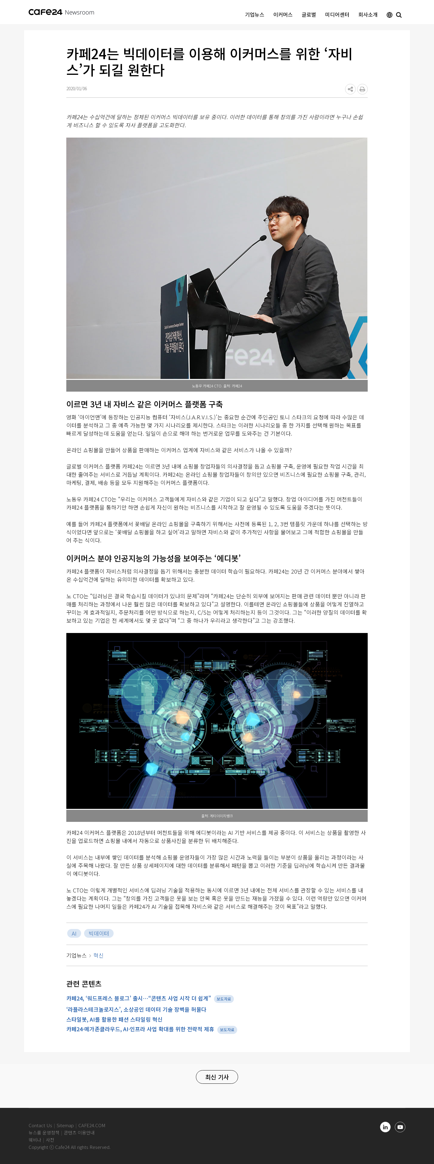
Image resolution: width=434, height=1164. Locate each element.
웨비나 (35, 1140)
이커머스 (283, 14)
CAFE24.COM (91, 1125)
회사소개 (368, 14)
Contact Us (40, 1125)
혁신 (98, 955)
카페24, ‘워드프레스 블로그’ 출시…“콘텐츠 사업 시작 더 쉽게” (138, 998)
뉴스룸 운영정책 (44, 1132)
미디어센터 (337, 14)
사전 (50, 1140)
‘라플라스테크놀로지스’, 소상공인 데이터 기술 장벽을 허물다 (136, 1009)
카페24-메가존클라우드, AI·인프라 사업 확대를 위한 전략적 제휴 (140, 1029)
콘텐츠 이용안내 (79, 1132)
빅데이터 (99, 933)
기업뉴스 (254, 14)
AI (74, 933)
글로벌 (309, 14)
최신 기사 (217, 1077)
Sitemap (65, 1125)
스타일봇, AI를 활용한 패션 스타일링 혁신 (114, 1019)
